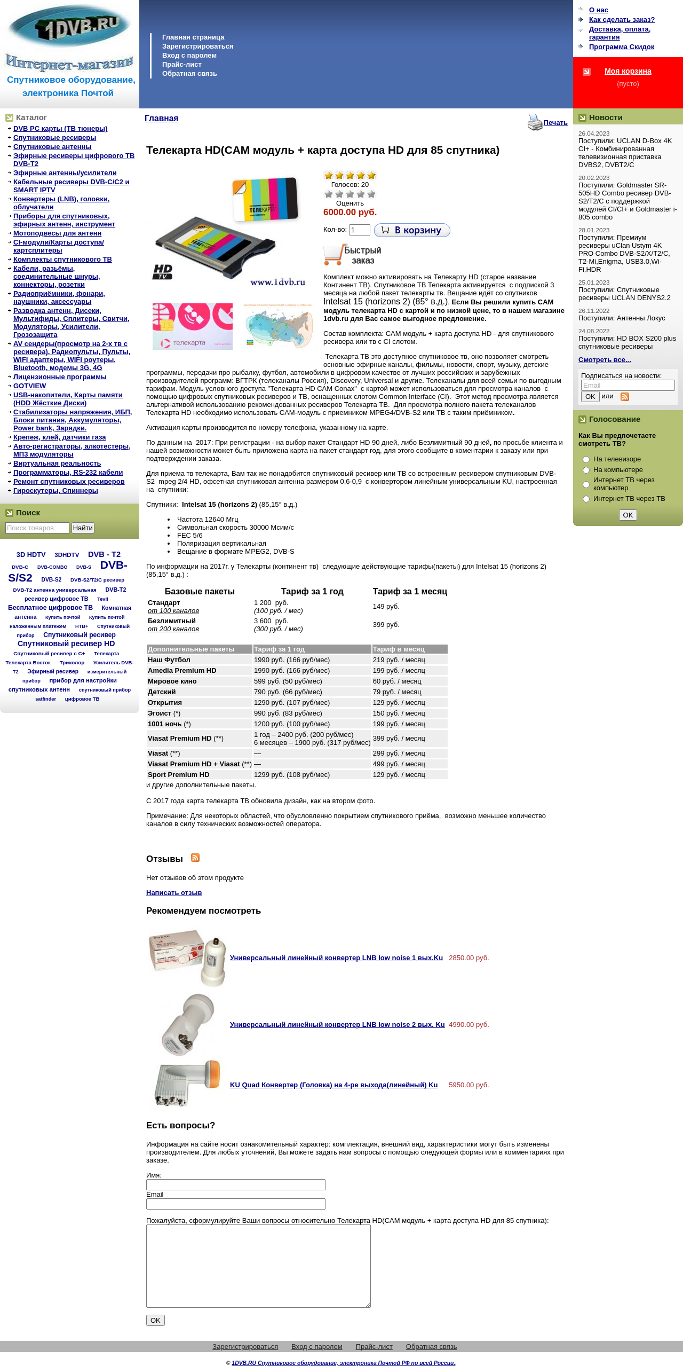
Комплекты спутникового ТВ (62, 259)
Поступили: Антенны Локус (621, 318)
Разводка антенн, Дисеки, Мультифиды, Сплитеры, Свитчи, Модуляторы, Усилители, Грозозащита (71, 323)
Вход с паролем (189, 55)
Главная (161, 118)
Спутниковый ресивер (79, 635)
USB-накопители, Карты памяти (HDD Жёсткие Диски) (68, 399)
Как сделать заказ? (622, 19)
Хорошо (360, 194)
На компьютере (618, 470)
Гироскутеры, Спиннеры (55, 490)
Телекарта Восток (28, 662)
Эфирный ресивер (52, 671)
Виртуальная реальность (57, 463)
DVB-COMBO (52, 567)
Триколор (72, 662)
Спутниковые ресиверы (54, 138)
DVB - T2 (104, 554)
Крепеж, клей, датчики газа (59, 437)
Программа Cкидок (621, 47)
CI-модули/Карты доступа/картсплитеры (58, 246)
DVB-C (20, 567)
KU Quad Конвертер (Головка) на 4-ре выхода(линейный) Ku (334, 1085)
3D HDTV (31, 555)
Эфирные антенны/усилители (65, 173)
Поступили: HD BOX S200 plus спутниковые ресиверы (627, 342)
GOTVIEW (29, 386)
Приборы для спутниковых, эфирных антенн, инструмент (64, 220)
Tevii (102, 599)
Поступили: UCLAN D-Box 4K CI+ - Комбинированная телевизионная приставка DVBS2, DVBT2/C (625, 153)
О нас (598, 10)
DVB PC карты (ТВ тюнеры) (60, 128)
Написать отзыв (174, 893)
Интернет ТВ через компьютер (624, 484)
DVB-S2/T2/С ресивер (97, 580)
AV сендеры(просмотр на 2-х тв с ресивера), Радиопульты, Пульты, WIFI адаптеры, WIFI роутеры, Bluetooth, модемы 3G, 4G (71, 356)
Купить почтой (62, 617)
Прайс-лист (182, 64)
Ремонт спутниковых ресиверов (69, 481)
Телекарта (106, 653)
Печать (556, 123)
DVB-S (83, 567)
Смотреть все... (604, 360)
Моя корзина (628, 71)
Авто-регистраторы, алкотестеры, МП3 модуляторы (72, 450)
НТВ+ (81, 626)
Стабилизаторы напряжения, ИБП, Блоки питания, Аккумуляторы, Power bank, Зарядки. (72, 420)
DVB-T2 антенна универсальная (55, 590)
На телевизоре (617, 459)
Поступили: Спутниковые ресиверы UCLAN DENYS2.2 (624, 294)
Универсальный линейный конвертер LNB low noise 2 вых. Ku (337, 1024)
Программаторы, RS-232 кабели (68, 472)
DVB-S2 (51, 580)
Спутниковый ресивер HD (66, 643)
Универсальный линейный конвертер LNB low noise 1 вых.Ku (336, 958)
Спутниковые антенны (52, 147)
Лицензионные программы (60, 377)
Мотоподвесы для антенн (57, 233)
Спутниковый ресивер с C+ (49, 653)
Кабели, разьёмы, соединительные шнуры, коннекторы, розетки (56, 276)
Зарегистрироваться (198, 46)
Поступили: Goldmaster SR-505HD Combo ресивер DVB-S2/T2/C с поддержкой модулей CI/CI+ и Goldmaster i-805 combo (627, 201)
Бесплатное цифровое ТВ (50, 607)
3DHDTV (66, 555)
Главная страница (193, 37)
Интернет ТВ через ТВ (629, 498)
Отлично (371, 194)
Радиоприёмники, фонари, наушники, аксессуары (59, 297)
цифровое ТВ (82, 699)
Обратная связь (189, 73)
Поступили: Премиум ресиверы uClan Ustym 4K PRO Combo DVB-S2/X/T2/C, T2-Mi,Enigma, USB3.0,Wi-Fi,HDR (624, 253)
